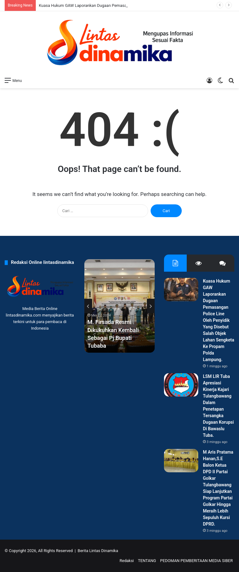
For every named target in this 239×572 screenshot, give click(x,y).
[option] (119, 306)
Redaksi (127, 560)
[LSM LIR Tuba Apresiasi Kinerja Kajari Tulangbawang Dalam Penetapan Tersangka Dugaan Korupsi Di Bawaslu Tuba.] (181, 385)
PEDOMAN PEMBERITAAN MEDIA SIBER (196, 560)
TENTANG (147, 560)
